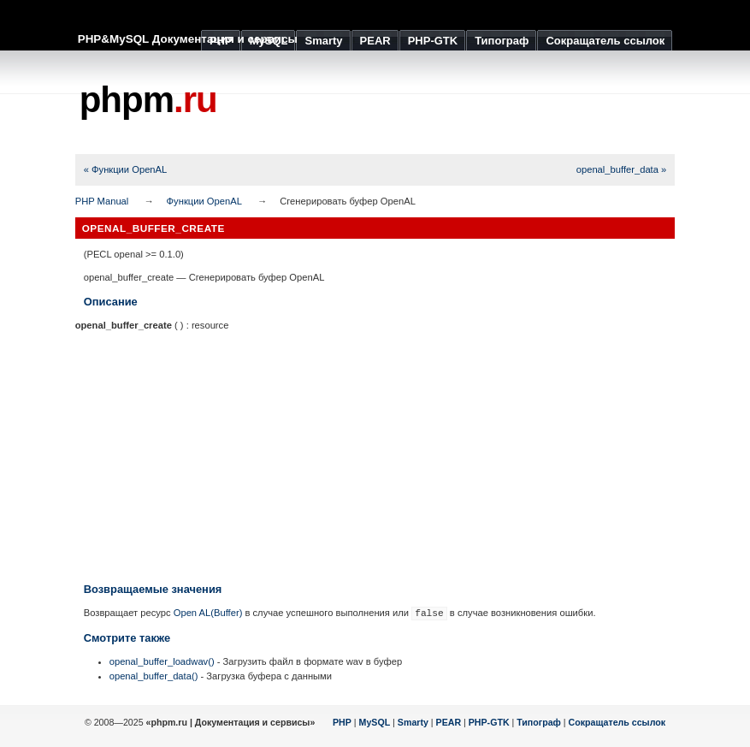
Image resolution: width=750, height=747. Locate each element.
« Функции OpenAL (126, 169)
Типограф (539, 722)
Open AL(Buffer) (208, 613)
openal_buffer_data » (621, 169)
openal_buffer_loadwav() (162, 661)
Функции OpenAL (204, 201)
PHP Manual (102, 201)
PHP (342, 722)
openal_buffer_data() (153, 676)
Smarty (413, 722)
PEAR (449, 722)
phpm (148, 100)
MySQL (375, 722)
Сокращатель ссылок (617, 722)
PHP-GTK (489, 722)
